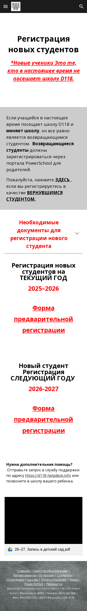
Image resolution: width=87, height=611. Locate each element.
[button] (5, 6)
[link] (43, 526)
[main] (43, 60)
